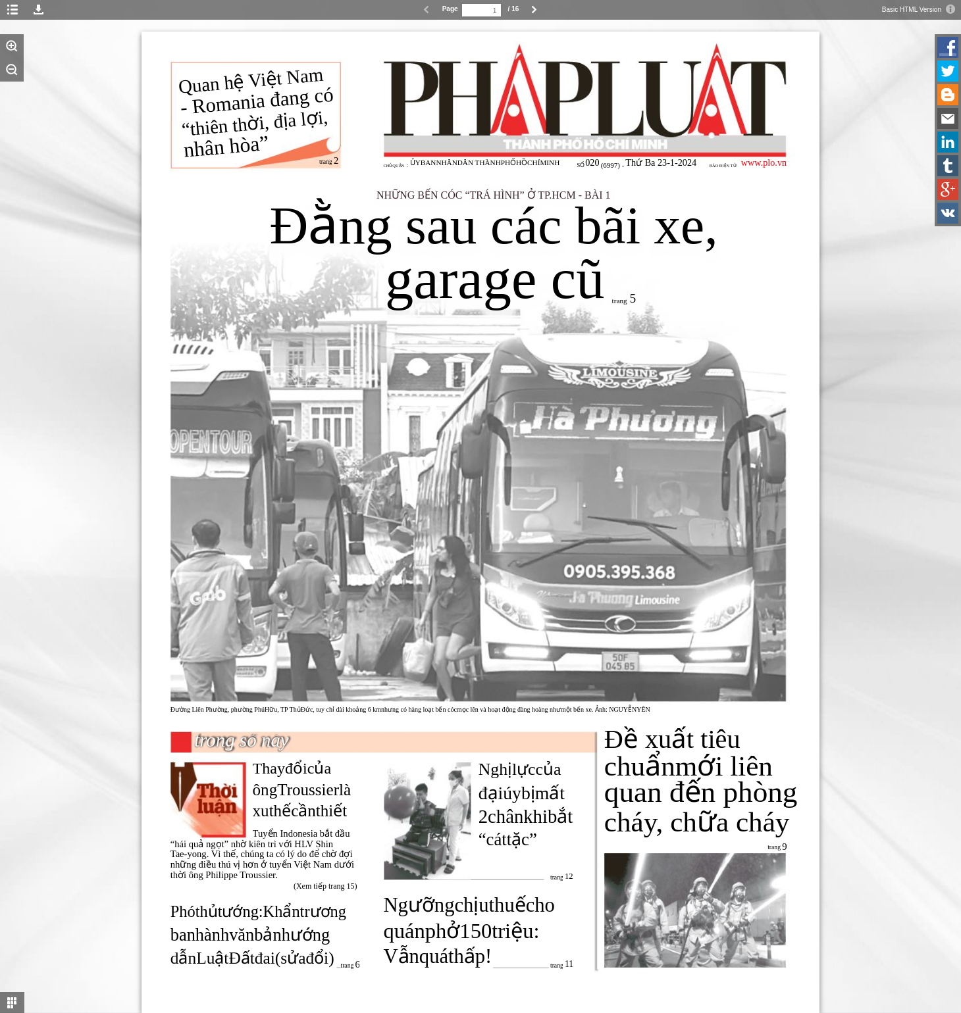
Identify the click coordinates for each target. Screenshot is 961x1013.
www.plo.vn (764, 162)
